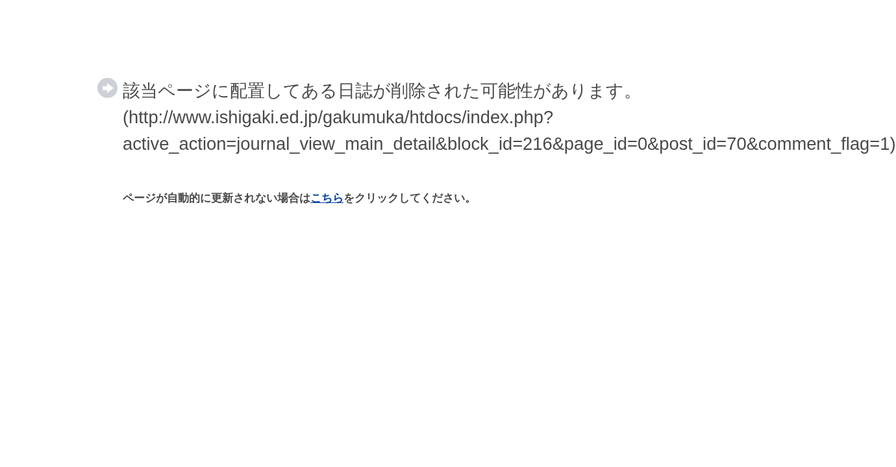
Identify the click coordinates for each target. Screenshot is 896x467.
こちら (326, 198)
